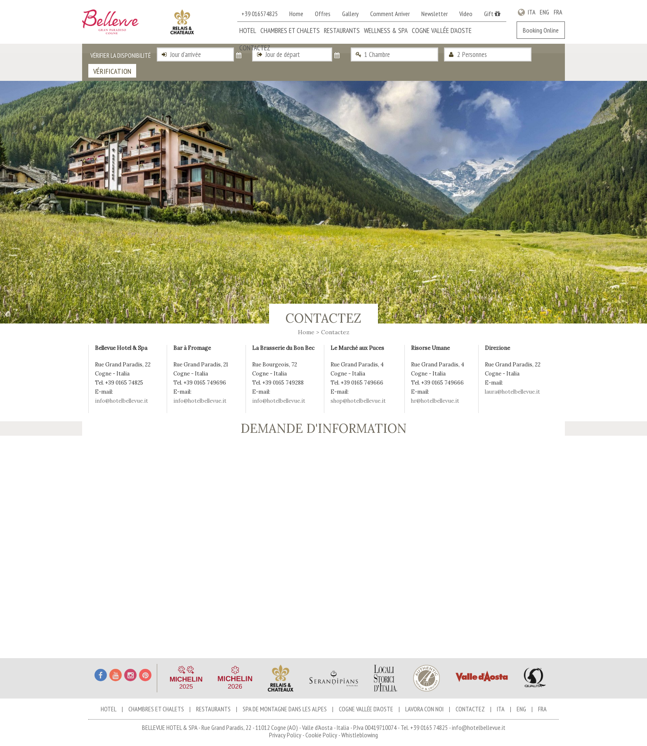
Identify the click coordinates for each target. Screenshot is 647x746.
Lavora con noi (424, 709)
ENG (544, 12)
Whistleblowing (359, 735)
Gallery (350, 13)
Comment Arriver (390, 13)
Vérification (112, 71)
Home (296, 13)
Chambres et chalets (290, 30)
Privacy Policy (285, 735)
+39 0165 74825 (429, 727)
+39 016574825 (259, 13)
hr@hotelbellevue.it (435, 400)
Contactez (254, 47)
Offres (323, 13)
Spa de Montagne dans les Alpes (285, 709)
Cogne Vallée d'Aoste (442, 30)
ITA (531, 12)
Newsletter (434, 13)
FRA (557, 12)
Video (465, 13)
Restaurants (342, 30)
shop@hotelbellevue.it (358, 400)
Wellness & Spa (386, 30)
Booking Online (541, 30)
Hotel (247, 30)
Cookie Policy (321, 735)
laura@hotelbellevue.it (512, 391)
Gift (492, 13)
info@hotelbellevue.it (121, 400)
